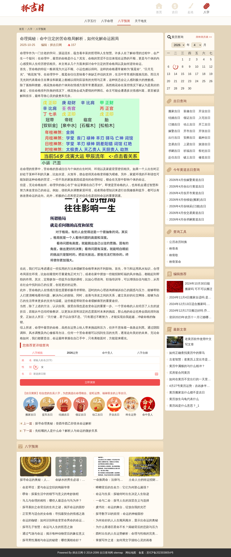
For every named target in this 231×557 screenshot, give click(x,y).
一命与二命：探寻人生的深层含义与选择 (122, 500)
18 (203, 74)
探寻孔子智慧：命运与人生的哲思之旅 (47, 527)
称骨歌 (173, 255)
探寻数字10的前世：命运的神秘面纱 (120, 513)
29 (182, 88)
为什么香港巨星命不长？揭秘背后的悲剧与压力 (127, 527)
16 (189, 74)
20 (168, 81)
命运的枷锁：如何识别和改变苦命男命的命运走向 (54, 520)
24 (196, 81)
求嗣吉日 (174, 150)
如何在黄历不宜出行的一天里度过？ (191, 379)
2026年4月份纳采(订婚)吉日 (187, 206)
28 (175, 88)
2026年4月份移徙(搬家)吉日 (187, 199)
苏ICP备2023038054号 (160, 552)
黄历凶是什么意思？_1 (184, 405)
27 (168, 88)
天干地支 (141, 21)
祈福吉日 (189, 150)
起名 (191, 12)
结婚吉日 (174, 117)
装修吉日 (189, 111)
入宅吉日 (204, 117)
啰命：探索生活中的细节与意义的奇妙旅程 (50, 494)
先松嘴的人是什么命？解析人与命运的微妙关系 (66, 430)
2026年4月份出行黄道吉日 (186, 186)
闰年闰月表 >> (204, 36)
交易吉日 (174, 144)
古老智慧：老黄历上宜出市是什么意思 (191, 359)
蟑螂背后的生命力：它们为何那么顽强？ (122, 487)
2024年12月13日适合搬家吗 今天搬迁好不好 (191, 304)
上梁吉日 (189, 144)
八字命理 (107, 21)
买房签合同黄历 (179, 372)
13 (168, 74)
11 (203, 66)
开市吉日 (189, 131)
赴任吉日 (174, 157)
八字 (206, 12)
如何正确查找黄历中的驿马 (187, 352)
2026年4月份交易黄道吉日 (186, 213)
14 (175, 74)
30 (189, 88)
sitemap (118, 552)
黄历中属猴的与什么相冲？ (187, 366)
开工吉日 (204, 124)
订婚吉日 (174, 124)
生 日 (27, 373)
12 (211, 66)
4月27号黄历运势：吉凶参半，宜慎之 (191, 386)
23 (189, 81)
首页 (21, 29)
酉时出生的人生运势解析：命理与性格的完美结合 (128, 533)
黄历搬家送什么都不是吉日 (187, 392)
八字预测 (124, 21)
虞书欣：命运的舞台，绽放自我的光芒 (121, 507)
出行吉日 (174, 137)
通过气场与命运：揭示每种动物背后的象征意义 (53, 533)
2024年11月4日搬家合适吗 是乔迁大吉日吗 (191, 297)
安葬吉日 (189, 137)
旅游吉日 (204, 144)
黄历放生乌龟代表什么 (184, 399)
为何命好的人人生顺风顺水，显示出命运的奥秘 (127, 520)
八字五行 (90, 21)
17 (196, 74)
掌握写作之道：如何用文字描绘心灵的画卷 (124, 540)
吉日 (175, 12)
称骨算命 (175, 261)
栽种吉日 (204, 137)
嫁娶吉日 (174, 131)
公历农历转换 (178, 242)
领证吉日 (189, 117)
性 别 (27, 367)
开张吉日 (204, 131)
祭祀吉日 (204, 150)
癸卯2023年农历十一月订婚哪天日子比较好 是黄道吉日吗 (191, 317)
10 (196, 66)
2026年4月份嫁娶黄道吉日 (186, 180)
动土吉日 (189, 124)
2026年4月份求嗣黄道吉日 (186, 219)
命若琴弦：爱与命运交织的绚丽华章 (46, 487)
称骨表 (173, 248)
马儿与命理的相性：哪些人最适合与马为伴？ (52, 500)
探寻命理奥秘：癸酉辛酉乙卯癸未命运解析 (63, 423)
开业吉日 (204, 111)
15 (182, 74)
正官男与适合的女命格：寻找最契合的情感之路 (53, 513)
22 (182, 81)
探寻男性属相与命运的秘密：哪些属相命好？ (52, 540)
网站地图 (131, 552)
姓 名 (27, 360)
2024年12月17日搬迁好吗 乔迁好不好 (191, 310)
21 (175, 81)
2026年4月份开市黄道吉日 (186, 193)
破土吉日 (189, 157)
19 (211, 74)
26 (211, 81)
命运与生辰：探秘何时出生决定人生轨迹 (122, 494)
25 (203, 81)
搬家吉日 (174, 111)
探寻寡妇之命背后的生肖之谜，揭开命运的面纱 (53, 507)
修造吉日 (204, 157)
